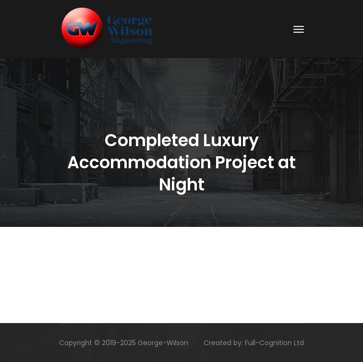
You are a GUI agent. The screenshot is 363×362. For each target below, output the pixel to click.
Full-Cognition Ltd (274, 343)
